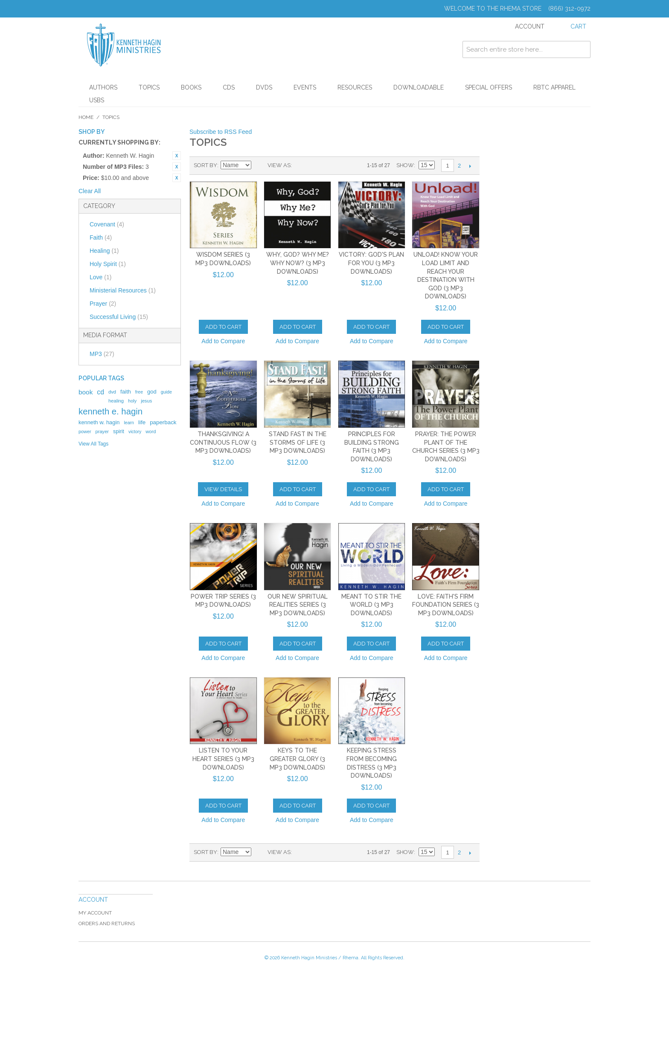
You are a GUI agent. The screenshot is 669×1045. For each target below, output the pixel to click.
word (150, 431)
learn (129, 422)
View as (279, 165)
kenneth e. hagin (111, 411)
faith (125, 391)
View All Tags (93, 444)
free (139, 391)
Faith (101, 237)
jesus (146, 400)
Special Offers (488, 87)
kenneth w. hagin (99, 422)
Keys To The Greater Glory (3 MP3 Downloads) (297, 758)
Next (470, 165)
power (85, 431)
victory (134, 431)
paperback (163, 422)
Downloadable (418, 87)
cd (100, 392)
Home (86, 117)
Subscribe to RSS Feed (220, 131)
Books (191, 87)
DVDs (264, 87)
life (141, 422)
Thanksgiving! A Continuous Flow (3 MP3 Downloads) (223, 442)
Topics (149, 87)
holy (132, 400)
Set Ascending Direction (259, 165)
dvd (112, 391)
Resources (354, 87)
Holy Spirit (108, 264)
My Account (95, 913)
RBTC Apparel (554, 87)
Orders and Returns (107, 923)
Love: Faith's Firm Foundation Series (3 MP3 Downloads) (445, 605)
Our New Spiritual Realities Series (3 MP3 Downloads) (298, 605)
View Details (223, 489)
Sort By (205, 165)
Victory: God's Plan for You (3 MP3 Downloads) (371, 263)
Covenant (107, 224)
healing (116, 400)
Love (100, 277)
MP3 (102, 353)
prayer (102, 431)
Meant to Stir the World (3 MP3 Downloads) (371, 605)
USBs (96, 100)
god (152, 391)
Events (305, 87)
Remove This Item (176, 155)
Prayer (103, 303)
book (86, 392)
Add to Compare (223, 341)
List (315, 165)
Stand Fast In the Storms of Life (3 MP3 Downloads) (297, 442)
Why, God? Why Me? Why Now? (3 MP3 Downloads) (297, 263)
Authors (103, 87)
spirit (118, 431)
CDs (229, 87)
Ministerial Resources (123, 290)
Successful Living (119, 316)
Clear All (90, 191)
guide (166, 391)
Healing (104, 250)
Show (405, 165)
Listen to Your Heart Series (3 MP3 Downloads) (223, 758)
